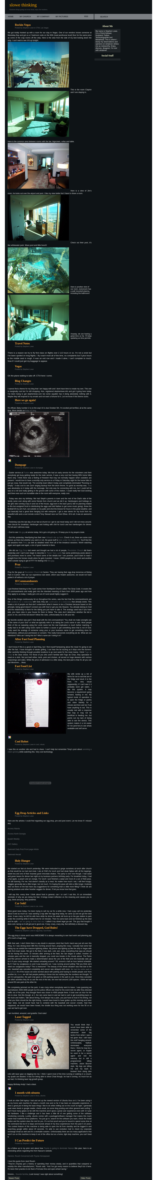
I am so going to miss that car (31, 921)
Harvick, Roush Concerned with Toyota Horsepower (29, 1156)
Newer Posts (14, 1178)
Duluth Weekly (13, 839)
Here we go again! (25, 400)
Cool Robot (21, 741)
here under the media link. (69, 540)
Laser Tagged (23, 1016)
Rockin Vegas (23, 24)
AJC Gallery (12, 844)
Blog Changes (23, 381)
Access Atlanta (14, 829)
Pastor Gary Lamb (54, 553)
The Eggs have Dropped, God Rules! (36, 927)
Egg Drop (23, 550)
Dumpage (20, 464)
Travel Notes (22, 343)
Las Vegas (44, 28)
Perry (25, 543)
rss (86, 16)
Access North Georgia (17, 834)
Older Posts (85, 1178)
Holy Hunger (22, 860)
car (37, 906)
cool (37, 744)
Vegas (18, 366)
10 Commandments (26, 581)
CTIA (38, 28)
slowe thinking (23, 4)
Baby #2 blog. (30, 410)
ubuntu (43, 1096)
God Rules (48, 931)
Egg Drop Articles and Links (32, 813)
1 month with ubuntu (27, 1092)
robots (42, 744)
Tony (90, 486)
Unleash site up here (54, 537)
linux (37, 1096)
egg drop (39, 931)
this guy (22, 532)
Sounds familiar (22, 1174)
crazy (41, 906)
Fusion (26, 473)
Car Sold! (20, 903)
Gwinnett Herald (14, 854)
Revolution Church (75, 550)
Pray (18, 564)
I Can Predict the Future (29, 1140)
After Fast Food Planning (30, 639)
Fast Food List (23, 666)
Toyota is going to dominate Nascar (59, 1148)
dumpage (39, 468)
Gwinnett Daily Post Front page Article (23, 849)
